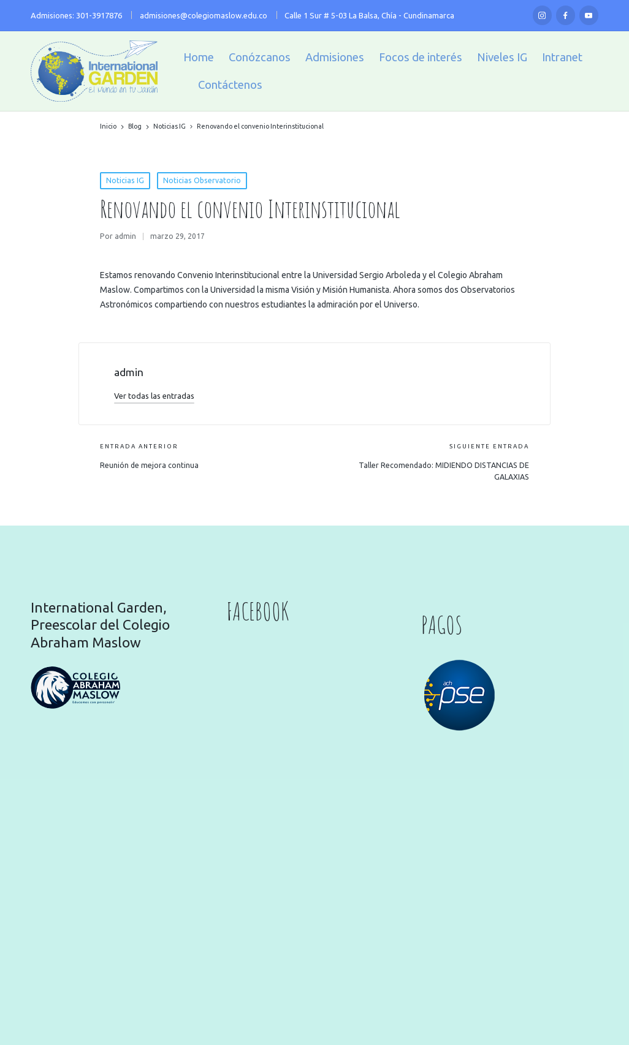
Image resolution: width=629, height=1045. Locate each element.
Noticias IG (125, 180)
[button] (154, 395)
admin (128, 372)
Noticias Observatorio (202, 180)
